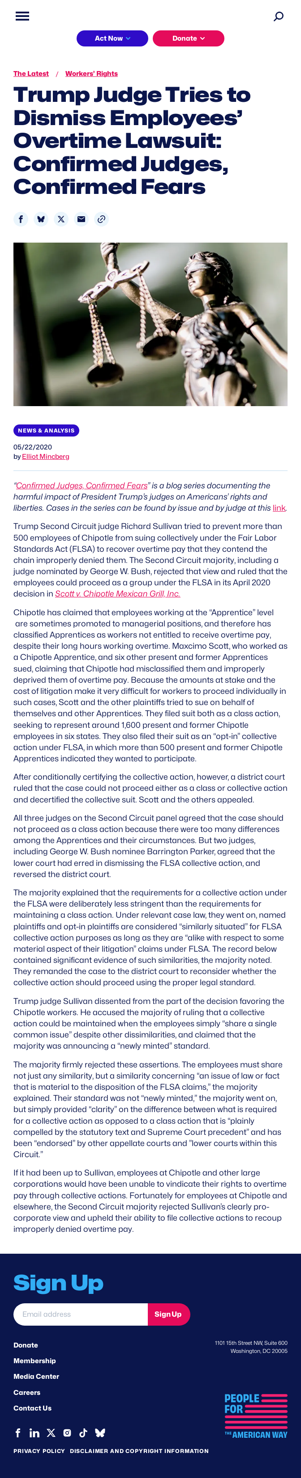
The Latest (31, 74)
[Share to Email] (81, 219)
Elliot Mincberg (45, 457)
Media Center (36, 1377)
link (279, 507)
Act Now (109, 38)
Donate (184, 38)
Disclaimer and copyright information (139, 1451)
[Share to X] (61, 219)
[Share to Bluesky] (41, 219)
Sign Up (168, 1314)
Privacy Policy (39, 1451)
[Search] (279, 16)
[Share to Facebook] (20, 219)
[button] (101, 219)
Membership (34, 1361)
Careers (26, 1393)
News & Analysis (46, 430)
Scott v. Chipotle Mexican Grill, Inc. (118, 593)
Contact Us (32, 1408)
